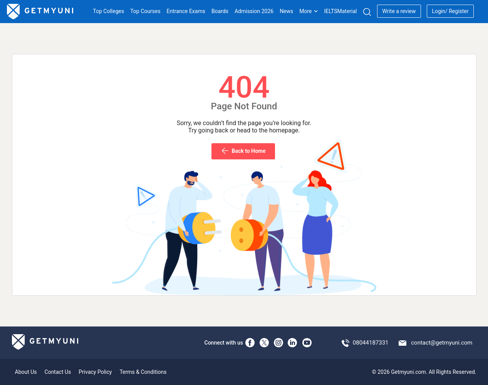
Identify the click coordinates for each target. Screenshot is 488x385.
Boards (219, 11)
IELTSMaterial (340, 11)
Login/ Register (450, 11)
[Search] (367, 11)
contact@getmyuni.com (441, 342)
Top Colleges (108, 11)
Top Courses (145, 11)
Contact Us (58, 372)
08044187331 (371, 342)
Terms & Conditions (142, 372)
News (286, 11)
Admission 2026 (254, 11)
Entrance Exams (186, 11)
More (308, 11)
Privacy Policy (95, 372)
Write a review (399, 11)
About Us (26, 372)
